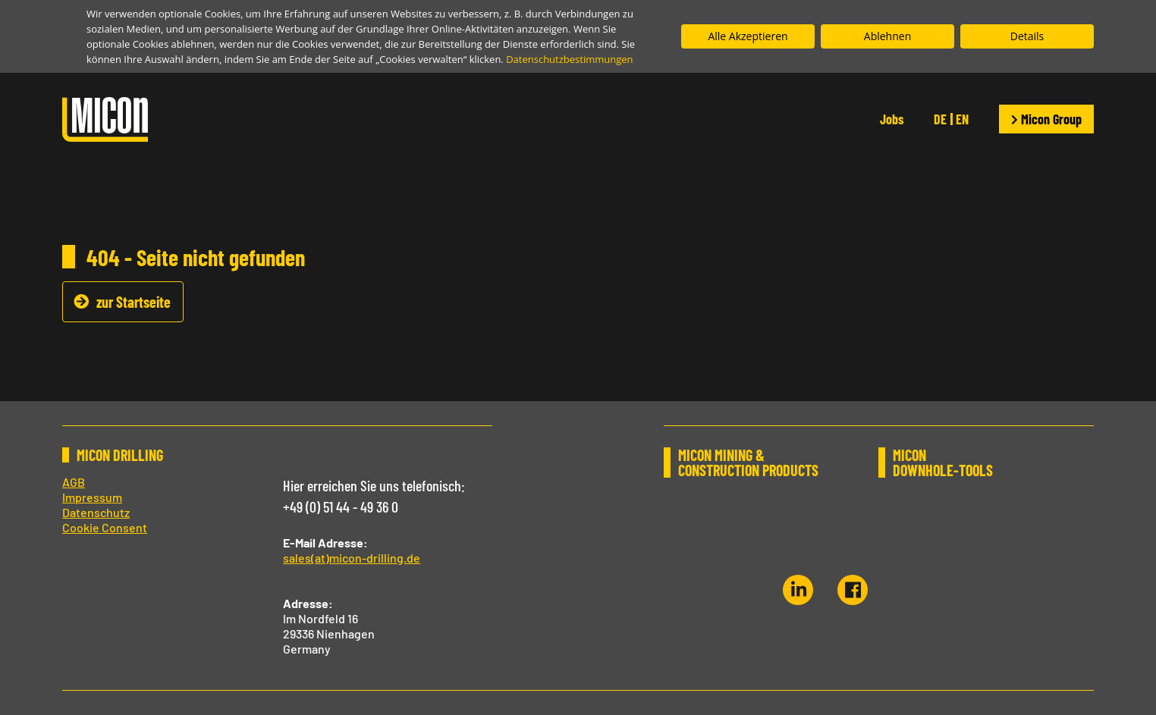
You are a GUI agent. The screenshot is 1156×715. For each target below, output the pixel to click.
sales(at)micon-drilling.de (351, 557)
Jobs (891, 119)
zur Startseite (133, 302)
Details (1027, 36)
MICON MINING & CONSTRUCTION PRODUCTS (748, 462)
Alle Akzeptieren (747, 36)
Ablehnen (887, 36)
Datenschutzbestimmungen (569, 59)
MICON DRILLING (120, 455)
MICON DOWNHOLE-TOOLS (944, 462)
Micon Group (1046, 119)
